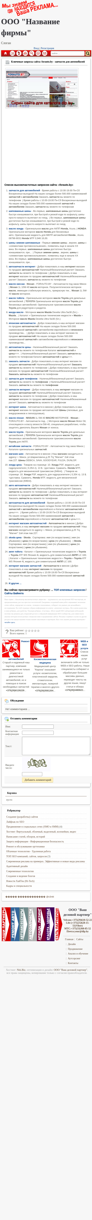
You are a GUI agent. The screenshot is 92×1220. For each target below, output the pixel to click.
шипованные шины (20, 211)
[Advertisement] (33, 147)
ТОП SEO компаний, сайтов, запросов (26, 856)
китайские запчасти (20, 446)
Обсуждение (17, 700)
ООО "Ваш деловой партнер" (70, 969)
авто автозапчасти (19, 485)
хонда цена (15, 464)
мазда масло (16, 312)
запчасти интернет (19, 389)
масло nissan (16, 418)
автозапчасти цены (20, 347)
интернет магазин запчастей (25, 565)
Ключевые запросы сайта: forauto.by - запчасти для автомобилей (48, 61)
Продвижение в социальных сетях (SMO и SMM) (32, 826)
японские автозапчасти (22, 323)
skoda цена (15, 537)
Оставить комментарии (23, 718)
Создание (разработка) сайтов (22, 816)
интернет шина (17, 407)
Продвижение (75, 949)
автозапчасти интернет (22, 266)
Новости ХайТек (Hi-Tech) (20, 881)
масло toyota (16, 432)
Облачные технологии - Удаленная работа (28, 851)
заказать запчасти (19, 361)
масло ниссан (17, 284)
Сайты (79, 939)
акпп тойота (15, 551)
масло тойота (16, 298)
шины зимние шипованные (24, 242)
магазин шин (16, 454)
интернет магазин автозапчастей (28, 523)
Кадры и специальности (19, 886)
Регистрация (47, 48)
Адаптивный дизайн (17, 866)
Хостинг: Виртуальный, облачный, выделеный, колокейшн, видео (41, 831)
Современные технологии (20, 871)
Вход (36, 48)
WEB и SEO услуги (84, 645)
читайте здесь (9, 622)
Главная (5, 53)
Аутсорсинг (74, 958)
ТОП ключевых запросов (69, 589)
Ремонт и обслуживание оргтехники (25, 846)
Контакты (73, 963)
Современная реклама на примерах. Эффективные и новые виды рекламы (45, 861)
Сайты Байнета (14, 593)
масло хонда (16, 228)
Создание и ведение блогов (20, 876)
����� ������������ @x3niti (29, 896)
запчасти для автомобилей (24, 190)
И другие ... (15, 583)
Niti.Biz (21, 969)
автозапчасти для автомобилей (27, 502)
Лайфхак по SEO (15, 821)
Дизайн (72, 944)
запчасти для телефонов (23, 378)
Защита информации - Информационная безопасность (35, 841)
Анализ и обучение (78, 953)
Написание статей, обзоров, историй (25, 836)
